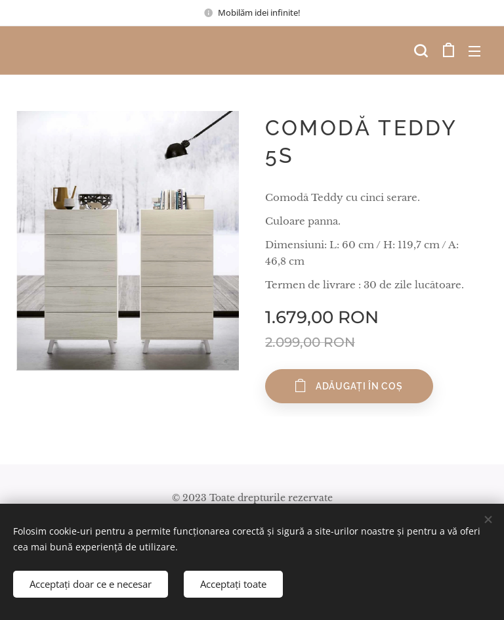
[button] (420, 50)
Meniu (474, 51)
